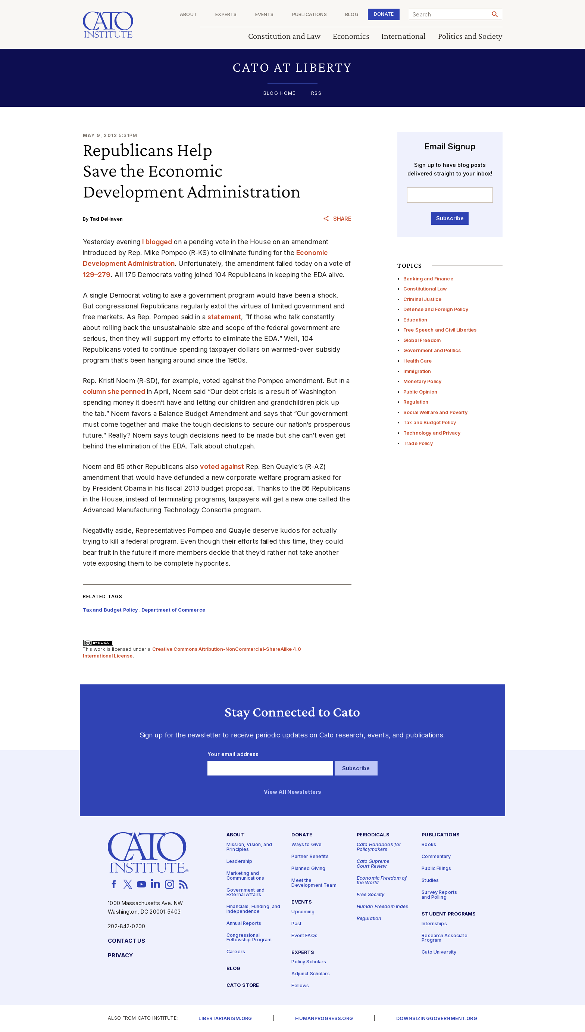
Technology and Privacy (431, 433)
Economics (351, 36)
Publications (309, 14)
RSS (316, 93)
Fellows (300, 986)
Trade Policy (418, 443)
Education (415, 320)
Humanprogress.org (324, 1018)
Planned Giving (308, 868)
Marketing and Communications (245, 876)
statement (224, 317)
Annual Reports (243, 923)
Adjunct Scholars (310, 974)
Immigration (417, 371)
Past (296, 923)
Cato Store (242, 985)
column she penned (114, 391)
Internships (434, 923)
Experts (226, 14)
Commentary (436, 856)
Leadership (239, 861)
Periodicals (373, 835)
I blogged (157, 242)
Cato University (439, 952)
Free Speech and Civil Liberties (439, 330)
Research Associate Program (444, 938)
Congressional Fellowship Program (249, 938)
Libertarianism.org (225, 1018)
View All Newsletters (293, 792)
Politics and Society (470, 36)
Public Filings (436, 868)
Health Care (417, 361)
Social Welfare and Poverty (435, 412)
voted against (222, 466)
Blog (352, 14)
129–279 (97, 275)
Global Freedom (422, 340)
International (403, 36)
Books (429, 844)
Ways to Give (306, 844)
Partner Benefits (309, 856)
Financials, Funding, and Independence (253, 909)
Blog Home (279, 93)
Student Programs (449, 914)
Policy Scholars (308, 962)
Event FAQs (304, 935)
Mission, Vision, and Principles (249, 847)
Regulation (415, 402)
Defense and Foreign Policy (435, 309)
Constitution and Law (284, 36)
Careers (235, 952)
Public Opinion (420, 392)
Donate (384, 14)
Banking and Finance (428, 279)
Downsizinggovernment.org (436, 1018)
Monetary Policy (422, 381)
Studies (430, 880)
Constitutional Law (425, 289)
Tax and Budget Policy (429, 422)
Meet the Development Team (313, 883)
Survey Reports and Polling (439, 895)
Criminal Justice (422, 299)
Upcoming (303, 912)
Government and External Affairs (245, 893)
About (188, 14)
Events (264, 14)
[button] (293, 67)
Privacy (120, 955)
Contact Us (126, 941)
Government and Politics (432, 350)
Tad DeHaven (106, 219)
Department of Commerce (173, 610)
